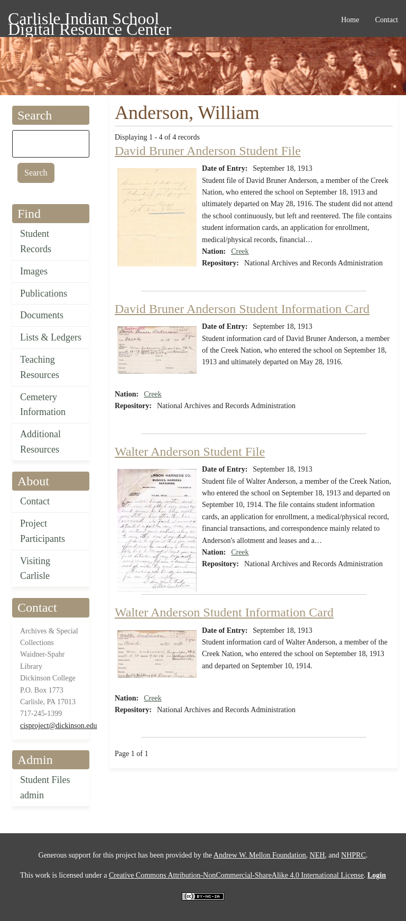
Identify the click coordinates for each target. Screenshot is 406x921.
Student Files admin (45, 787)
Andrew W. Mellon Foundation (260, 855)
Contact (35, 501)
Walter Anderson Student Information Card (224, 612)
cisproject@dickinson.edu (58, 726)
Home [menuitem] (350, 20)
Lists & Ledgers (50, 337)
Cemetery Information (43, 405)
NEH (317, 855)
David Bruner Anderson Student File (208, 151)
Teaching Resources (39, 367)
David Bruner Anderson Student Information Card (242, 309)
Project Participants (42, 531)
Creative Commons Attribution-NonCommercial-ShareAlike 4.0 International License (236, 875)
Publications (43, 293)
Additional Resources (40, 442)
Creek (239, 251)
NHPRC (353, 855)
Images (34, 271)
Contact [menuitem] (386, 20)
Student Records (35, 241)
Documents (41, 315)
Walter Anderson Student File (190, 451)
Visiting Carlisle (35, 569)
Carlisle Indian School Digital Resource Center (89, 20)
